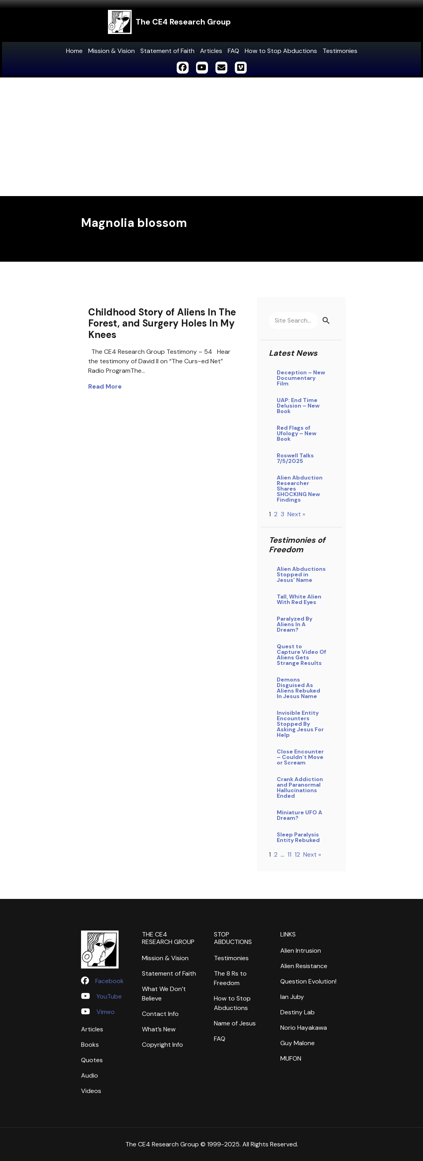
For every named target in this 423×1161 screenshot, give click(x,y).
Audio (89, 1075)
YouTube (109, 996)
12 (297, 854)
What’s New (159, 1029)
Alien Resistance (303, 966)
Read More (105, 386)
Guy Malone (297, 1043)
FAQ (233, 51)
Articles (211, 51)
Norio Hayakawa (303, 1027)
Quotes (92, 1060)
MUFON (290, 1058)
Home (74, 51)
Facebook (109, 981)
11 (289, 854)
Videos (91, 1091)
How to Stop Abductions (281, 51)
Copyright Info (162, 1044)
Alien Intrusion (300, 950)
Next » (296, 514)
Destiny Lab (297, 1012)
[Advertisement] (211, 136)
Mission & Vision (111, 51)
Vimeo (105, 1012)
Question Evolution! (308, 981)
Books (90, 1044)
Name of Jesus (235, 1023)
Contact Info (160, 1014)
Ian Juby (292, 997)
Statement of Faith (167, 51)
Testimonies (340, 51)
